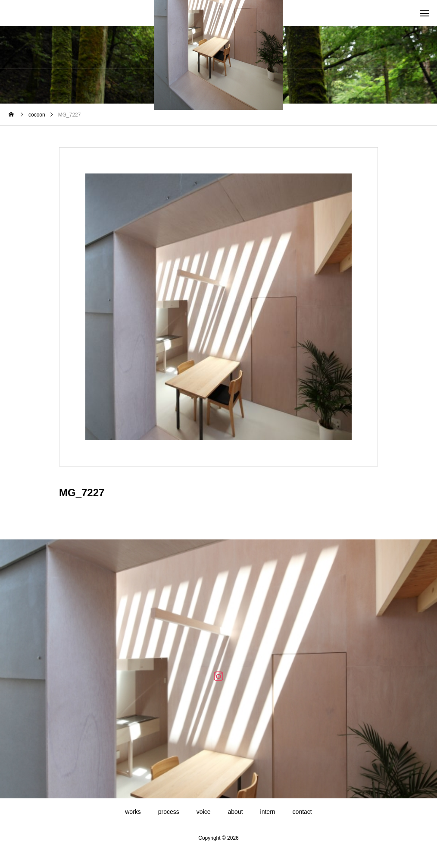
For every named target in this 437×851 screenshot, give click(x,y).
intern (267, 811)
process (168, 811)
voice (204, 811)
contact (302, 811)
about (235, 811)
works (133, 811)
